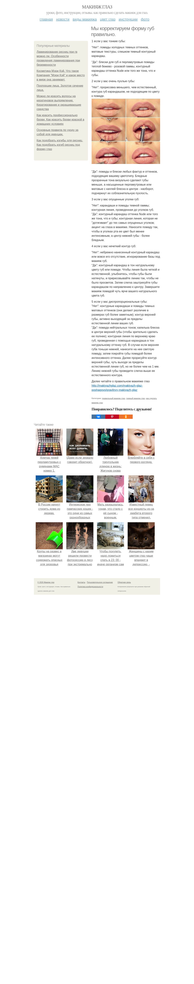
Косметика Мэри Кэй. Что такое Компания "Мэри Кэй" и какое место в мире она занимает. (61, 75)
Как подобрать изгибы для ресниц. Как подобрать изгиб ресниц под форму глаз (60, 145)
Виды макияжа (85, 19)
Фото (145, 19)
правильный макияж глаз (113, 398)
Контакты (81, 582)
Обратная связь (124, 582)
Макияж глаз (97, 7)
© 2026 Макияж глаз (46, 582)
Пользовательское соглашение (100, 582)
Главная (46, 19)
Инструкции (128, 19)
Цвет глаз (108, 19)
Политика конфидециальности (90, 587)
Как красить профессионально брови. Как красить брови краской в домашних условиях (60, 119)
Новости (62, 19)
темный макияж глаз (135, 398)
